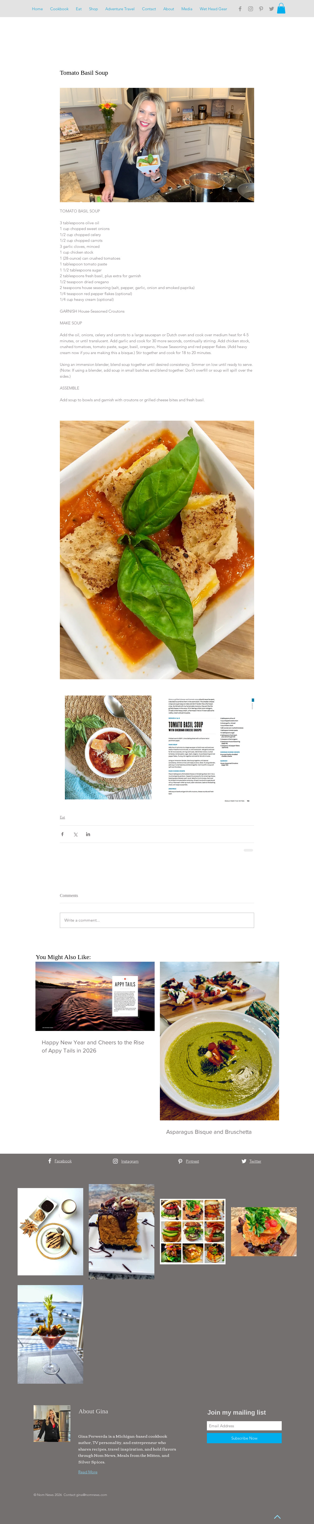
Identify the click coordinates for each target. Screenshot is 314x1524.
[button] (281, 8)
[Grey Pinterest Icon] (261, 9)
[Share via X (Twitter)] (75, 834)
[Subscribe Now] (244, 1438)
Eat (62, 817)
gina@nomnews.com (91, 1495)
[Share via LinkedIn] (88, 834)
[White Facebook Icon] (49, 1161)
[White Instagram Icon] (115, 1161)
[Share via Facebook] (62, 834)
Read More (87, 1471)
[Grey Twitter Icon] (271, 9)
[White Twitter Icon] (244, 1161)
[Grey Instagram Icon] (250, 9)
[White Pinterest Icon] (180, 1161)
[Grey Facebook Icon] (240, 9)
